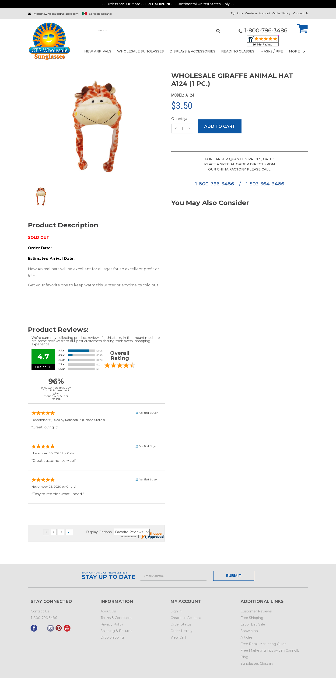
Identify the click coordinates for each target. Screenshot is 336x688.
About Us (108, 611)
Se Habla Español (100, 13)
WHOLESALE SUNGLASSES (140, 51)
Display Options (99, 532)
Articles (246, 637)
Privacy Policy (112, 624)
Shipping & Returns (116, 631)
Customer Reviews (256, 611)
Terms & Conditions (116, 618)
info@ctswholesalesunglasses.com (56, 13)
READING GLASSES (237, 51)
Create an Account (257, 13)
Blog (244, 657)
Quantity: (179, 118)
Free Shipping (252, 618)
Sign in (235, 13)
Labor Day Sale (253, 624)
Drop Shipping (112, 637)
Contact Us (300, 13)
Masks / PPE (271, 51)
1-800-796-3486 (215, 184)
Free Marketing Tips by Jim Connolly (270, 650)
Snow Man (249, 631)
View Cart (178, 637)
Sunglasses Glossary (257, 663)
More (297, 51)
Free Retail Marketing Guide (264, 644)
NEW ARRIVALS (97, 51)
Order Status (181, 624)
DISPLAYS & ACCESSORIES (192, 51)
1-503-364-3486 (265, 184)
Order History (281, 13)
